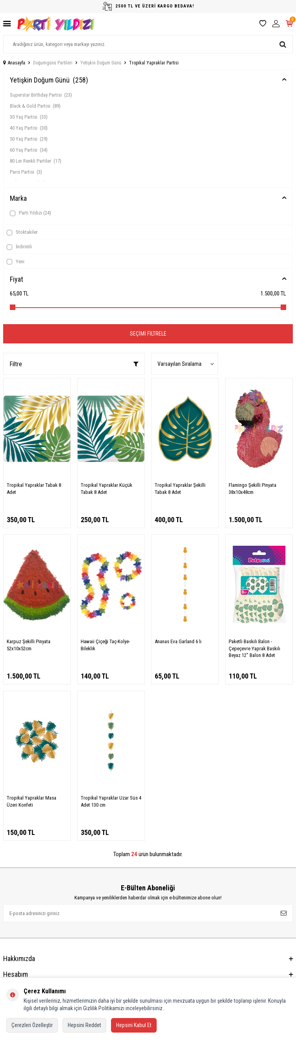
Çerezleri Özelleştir (32, 1025)
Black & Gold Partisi (35, 106)
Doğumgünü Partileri (52, 63)
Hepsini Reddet (84, 1025)
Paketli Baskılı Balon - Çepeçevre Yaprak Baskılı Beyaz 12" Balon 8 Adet (254, 648)
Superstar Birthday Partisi (41, 95)
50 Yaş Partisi (29, 139)
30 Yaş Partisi (29, 117)
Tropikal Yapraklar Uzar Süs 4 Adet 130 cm (111, 801)
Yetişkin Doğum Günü (100, 63)
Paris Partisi (26, 172)
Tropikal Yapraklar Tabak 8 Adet (34, 488)
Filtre (74, 364)
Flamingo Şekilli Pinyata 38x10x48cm (252, 488)
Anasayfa (14, 63)
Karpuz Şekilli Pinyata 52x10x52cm (28, 644)
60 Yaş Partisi (29, 150)
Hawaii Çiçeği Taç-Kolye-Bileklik (105, 644)
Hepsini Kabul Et (134, 1025)
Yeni (15, 262)
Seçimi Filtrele (148, 333)
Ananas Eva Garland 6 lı (178, 641)
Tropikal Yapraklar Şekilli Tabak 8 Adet (180, 488)
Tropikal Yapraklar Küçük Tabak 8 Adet (106, 488)
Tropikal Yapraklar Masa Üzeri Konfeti (31, 801)
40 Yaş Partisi (29, 128)
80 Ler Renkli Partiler (35, 161)
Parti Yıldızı (30, 213)
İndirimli (19, 247)
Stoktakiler (22, 232)
